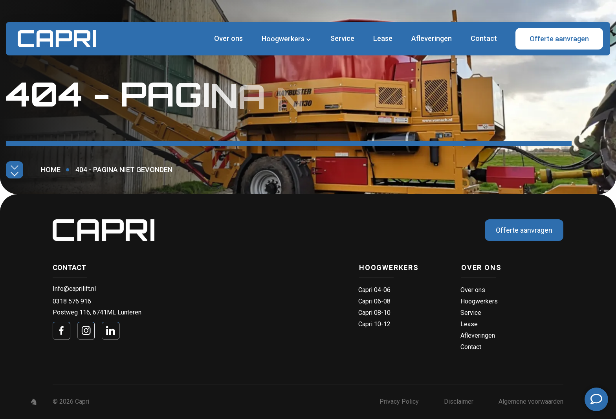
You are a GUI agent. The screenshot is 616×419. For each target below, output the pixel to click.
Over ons (228, 38)
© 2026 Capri (71, 401)
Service (342, 38)
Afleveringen (431, 38)
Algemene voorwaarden (531, 401)
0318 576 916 (72, 301)
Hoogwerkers (283, 39)
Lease (382, 38)
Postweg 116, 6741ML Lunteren (97, 312)
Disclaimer (458, 401)
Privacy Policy (399, 401)
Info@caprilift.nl (74, 288)
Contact (484, 38)
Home (50, 169)
